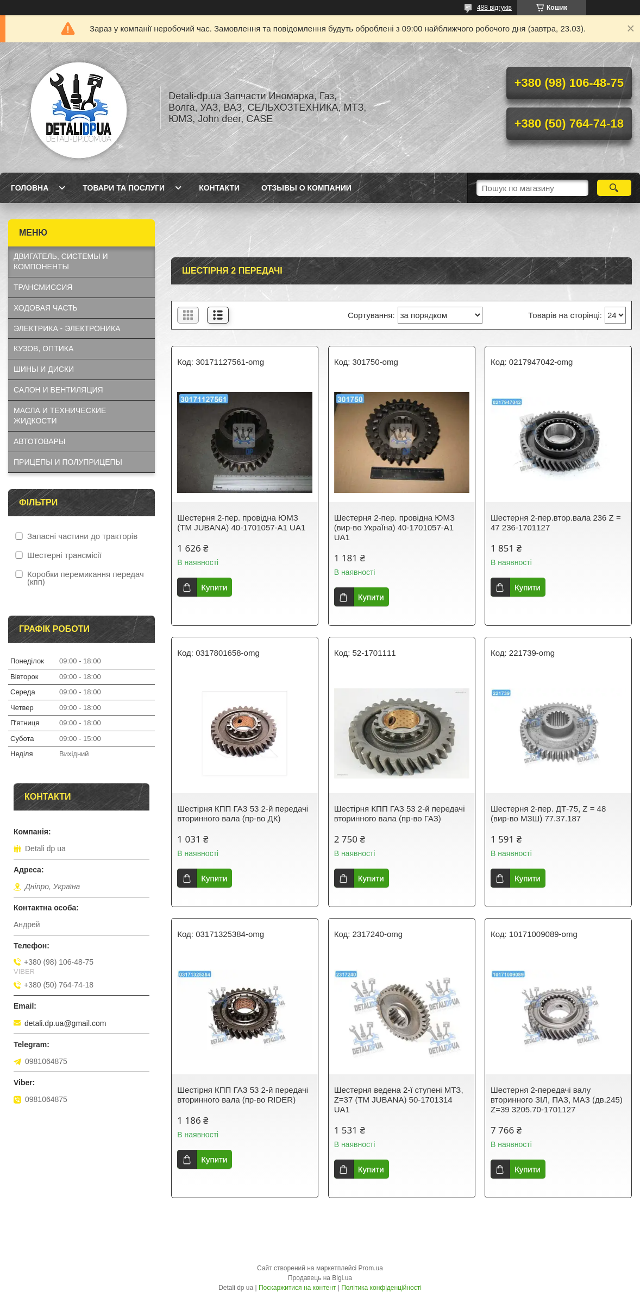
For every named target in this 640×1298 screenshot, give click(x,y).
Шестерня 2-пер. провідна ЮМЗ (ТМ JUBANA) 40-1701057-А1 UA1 (241, 522)
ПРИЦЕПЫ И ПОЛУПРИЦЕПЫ (68, 462)
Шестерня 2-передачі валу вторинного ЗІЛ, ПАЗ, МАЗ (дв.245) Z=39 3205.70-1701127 (557, 1099)
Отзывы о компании (306, 187)
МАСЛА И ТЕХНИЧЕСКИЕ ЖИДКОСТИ (60, 415)
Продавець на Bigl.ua (320, 1278)
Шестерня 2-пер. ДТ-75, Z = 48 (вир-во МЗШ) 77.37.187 (548, 813)
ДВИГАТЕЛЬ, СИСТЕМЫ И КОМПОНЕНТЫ (61, 261)
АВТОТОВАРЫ (39, 441)
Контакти (219, 187)
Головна (29, 187)
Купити (214, 587)
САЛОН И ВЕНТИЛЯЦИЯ (58, 389)
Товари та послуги (124, 187)
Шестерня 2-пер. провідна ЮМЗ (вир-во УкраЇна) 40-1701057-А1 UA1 (394, 527)
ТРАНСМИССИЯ (43, 287)
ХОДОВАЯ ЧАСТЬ (46, 307)
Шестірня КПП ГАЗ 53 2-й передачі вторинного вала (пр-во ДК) (242, 813)
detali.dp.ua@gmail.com (65, 1023)
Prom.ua (371, 1268)
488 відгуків (494, 7)
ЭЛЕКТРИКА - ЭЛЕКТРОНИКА (67, 328)
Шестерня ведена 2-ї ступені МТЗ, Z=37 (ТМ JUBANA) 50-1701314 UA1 (398, 1099)
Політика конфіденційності (381, 1287)
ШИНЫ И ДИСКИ (44, 369)
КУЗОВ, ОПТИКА (43, 348)
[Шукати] (614, 188)
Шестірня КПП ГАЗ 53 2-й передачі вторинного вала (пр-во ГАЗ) (399, 813)
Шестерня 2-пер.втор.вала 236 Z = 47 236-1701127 (556, 522)
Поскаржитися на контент (297, 1287)
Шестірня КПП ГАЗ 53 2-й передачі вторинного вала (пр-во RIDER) (242, 1094)
